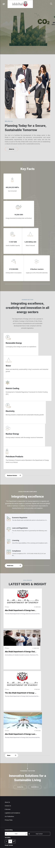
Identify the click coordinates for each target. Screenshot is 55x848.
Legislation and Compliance (12, 813)
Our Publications (9, 816)
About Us (7, 802)
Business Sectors (12, 475)
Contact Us (20, 787)
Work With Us (35, 787)
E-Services (7, 809)
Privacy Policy (8, 820)
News (8, 755)
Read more (10, 565)
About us (11, 149)
